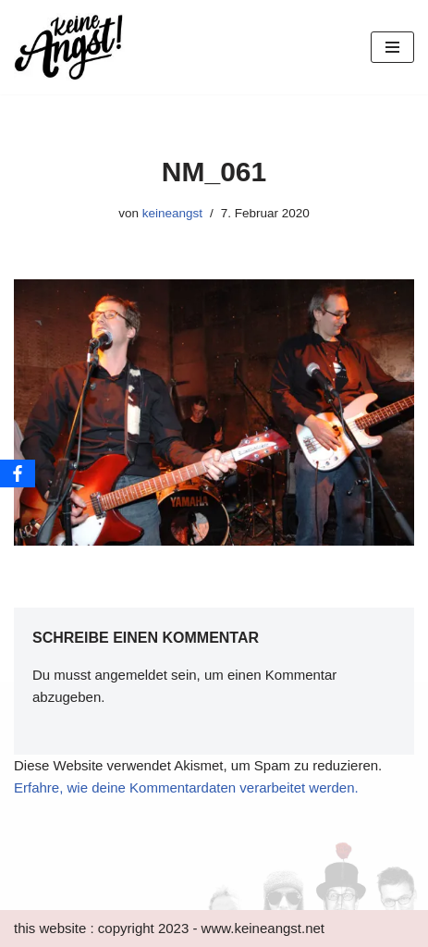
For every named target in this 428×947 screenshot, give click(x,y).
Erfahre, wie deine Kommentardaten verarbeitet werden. (186, 787)
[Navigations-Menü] (392, 47)
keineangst (172, 213)
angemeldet (131, 675)
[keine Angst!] (69, 47)
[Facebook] (17, 473)
